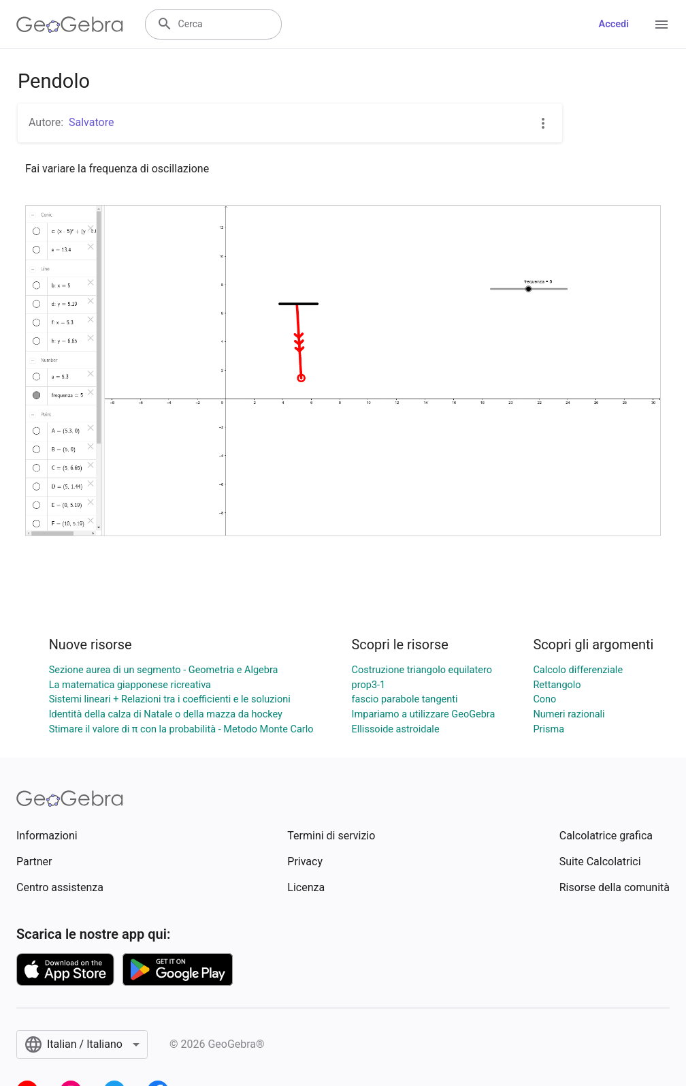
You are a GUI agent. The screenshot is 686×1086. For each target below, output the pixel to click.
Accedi (613, 24)
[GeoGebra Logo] (69, 24)
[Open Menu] (661, 24)
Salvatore (91, 122)
